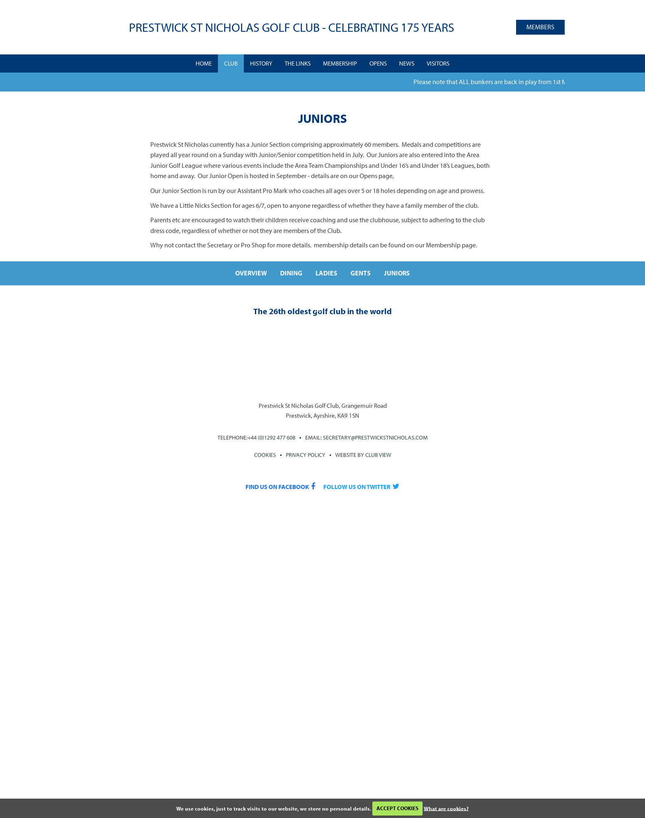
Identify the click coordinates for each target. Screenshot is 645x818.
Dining (291, 273)
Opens (378, 63)
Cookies (265, 454)
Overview (251, 273)
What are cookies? (446, 808)
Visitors (438, 63)
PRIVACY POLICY (305, 454)
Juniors (397, 273)
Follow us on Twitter (356, 487)
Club (231, 63)
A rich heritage (127, 322)
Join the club (518, 322)
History (261, 63)
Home (204, 63)
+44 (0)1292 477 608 (271, 437)
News (406, 63)
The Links (298, 63)
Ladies (326, 273)
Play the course (322, 322)
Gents (361, 273)
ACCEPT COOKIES (397, 808)
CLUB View (378, 454)
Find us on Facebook (277, 487)
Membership (340, 63)
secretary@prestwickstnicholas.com (375, 437)
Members (540, 27)
